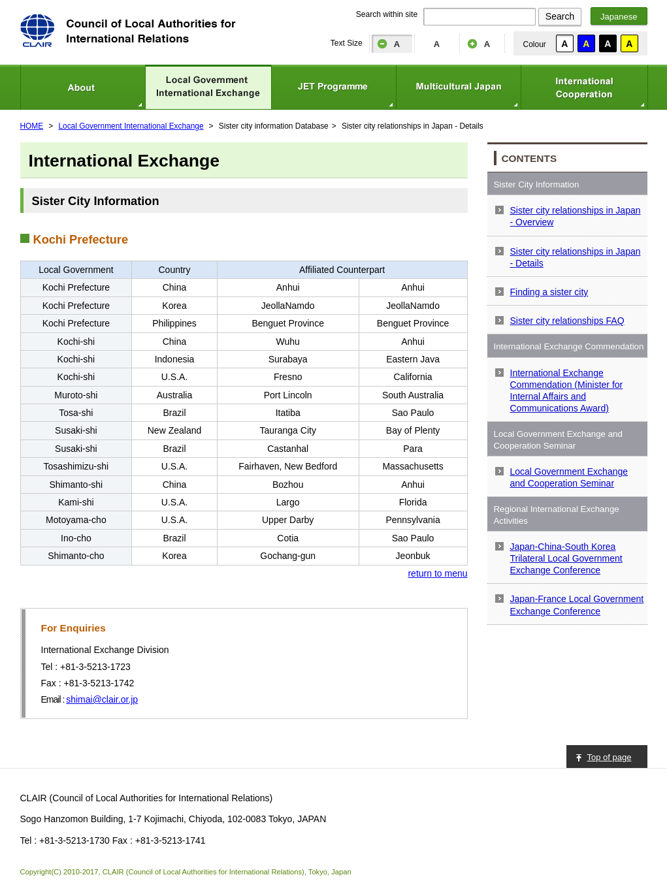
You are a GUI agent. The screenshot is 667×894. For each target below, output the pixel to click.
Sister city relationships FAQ (567, 320)
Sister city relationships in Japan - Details (575, 257)
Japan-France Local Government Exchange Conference (577, 605)
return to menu (437, 573)
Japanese (618, 17)
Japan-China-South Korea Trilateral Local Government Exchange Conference (566, 558)
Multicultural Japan (458, 87)
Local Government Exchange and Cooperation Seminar (569, 477)
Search (559, 16)
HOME (32, 126)
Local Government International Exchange (208, 87)
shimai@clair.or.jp (102, 699)
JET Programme (333, 87)
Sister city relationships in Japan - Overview (575, 216)
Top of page (609, 757)
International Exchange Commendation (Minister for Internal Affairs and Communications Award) (566, 391)
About (82, 87)
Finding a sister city (549, 292)
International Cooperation (584, 87)
